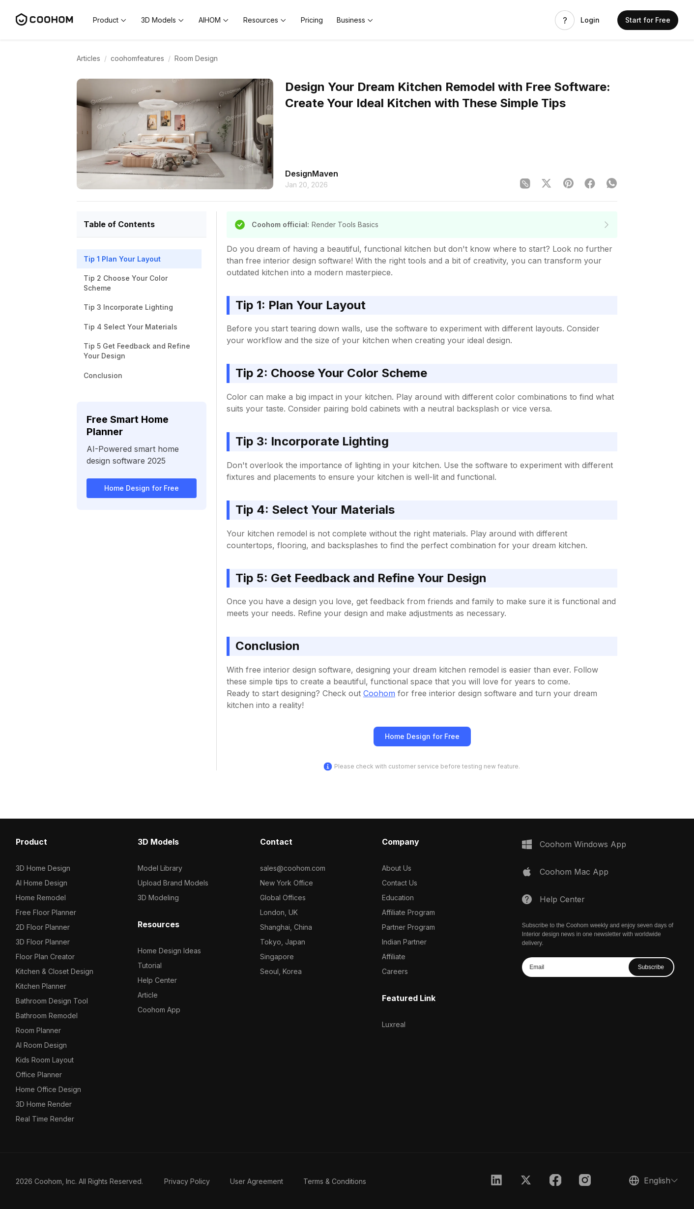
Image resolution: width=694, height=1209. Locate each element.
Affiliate (393, 956)
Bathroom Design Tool (52, 1001)
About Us (396, 868)
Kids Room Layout (45, 1060)
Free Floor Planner (46, 912)
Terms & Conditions (334, 1181)
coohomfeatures (137, 58)
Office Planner (39, 1074)
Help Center (157, 980)
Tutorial (150, 965)
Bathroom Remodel (47, 1015)
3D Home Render (44, 1104)
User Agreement (256, 1181)
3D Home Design (43, 868)
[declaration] (606, 225)
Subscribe (651, 967)
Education (398, 897)
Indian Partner (404, 942)
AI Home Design (41, 883)
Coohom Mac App (574, 872)
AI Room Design (41, 1045)
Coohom (379, 693)
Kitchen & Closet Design (54, 971)
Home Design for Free (141, 488)
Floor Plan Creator (45, 956)
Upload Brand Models (173, 883)
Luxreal (393, 1024)
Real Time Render (45, 1119)
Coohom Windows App (583, 844)
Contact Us (399, 883)
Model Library (160, 868)
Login (590, 20)
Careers (395, 971)
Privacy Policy (187, 1181)
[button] (110, 20)
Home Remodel (41, 897)
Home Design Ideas (169, 950)
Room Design (196, 58)
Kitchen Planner (41, 986)
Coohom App (159, 1009)
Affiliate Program (408, 912)
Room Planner (38, 1030)
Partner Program (408, 927)
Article (148, 995)
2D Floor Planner (43, 927)
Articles (88, 58)
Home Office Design (48, 1089)
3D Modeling (158, 897)
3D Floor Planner (43, 942)
